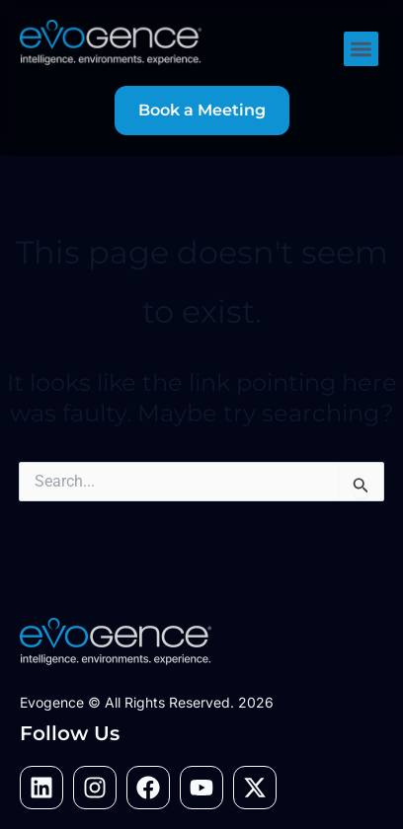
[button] (361, 49)
